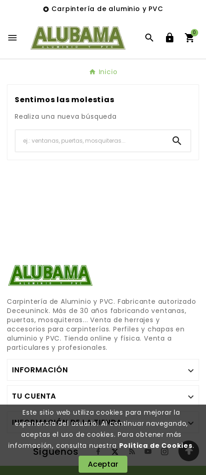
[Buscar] (90, 140)
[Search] (177, 141)
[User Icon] (169, 37)
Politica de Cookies (156, 445)
